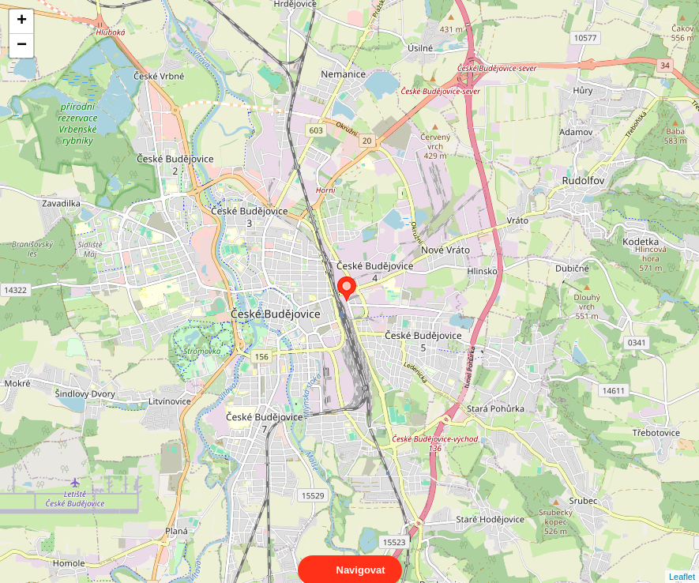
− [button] (22, 46)
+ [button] (22, 21)
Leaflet (682, 562)
